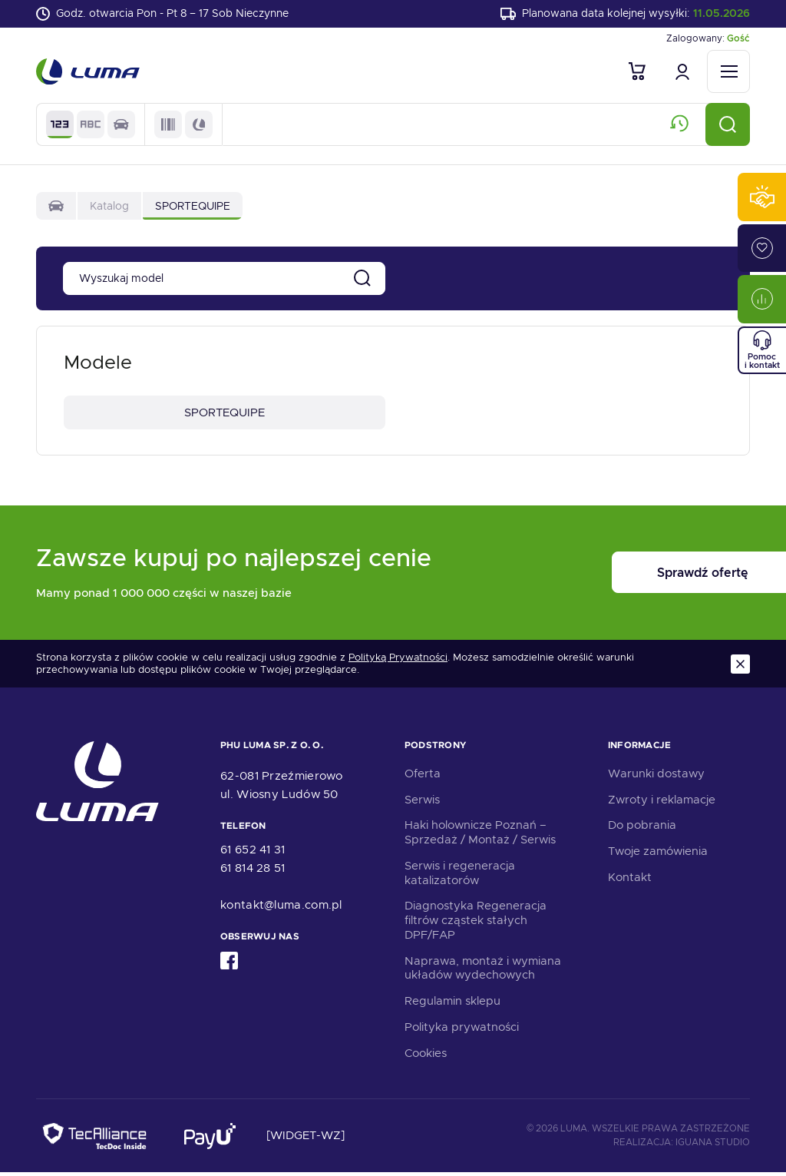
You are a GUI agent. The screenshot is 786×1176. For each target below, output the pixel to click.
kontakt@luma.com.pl (281, 909)
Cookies (426, 1056)
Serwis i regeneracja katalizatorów (460, 876)
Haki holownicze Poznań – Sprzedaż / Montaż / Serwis (480, 836)
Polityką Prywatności (397, 660)
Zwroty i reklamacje (661, 803)
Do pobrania (642, 829)
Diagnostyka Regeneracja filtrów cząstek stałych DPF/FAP (476, 924)
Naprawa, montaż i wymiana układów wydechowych (483, 971)
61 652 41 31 (253, 853)
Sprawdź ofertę (654, 576)
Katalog (109, 207)
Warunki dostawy (656, 776)
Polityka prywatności (462, 1030)
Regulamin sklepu (452, 1005)
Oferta (423, 776)
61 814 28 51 (253, 872)
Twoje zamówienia (658, 855)
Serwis (422, 803)
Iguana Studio (712, 1145)
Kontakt (630, 880)
